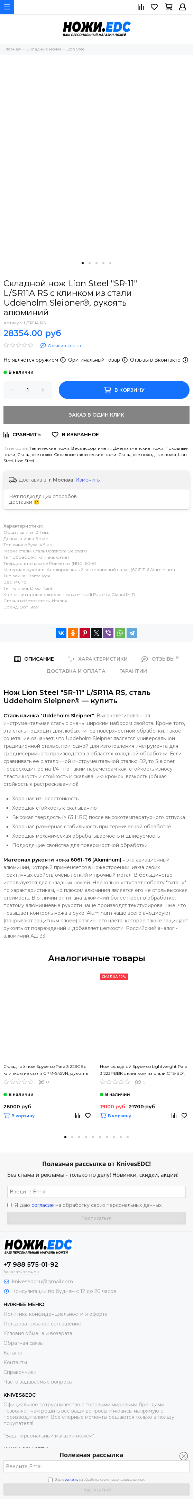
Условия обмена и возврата (37, 1333)
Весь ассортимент (91, 448)
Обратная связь (23, 1343)
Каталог (13, 1353)
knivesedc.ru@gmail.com (42, 1281)
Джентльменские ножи (138, 448)
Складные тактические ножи (85, 454)
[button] (82, 263)
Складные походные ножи (147, 454)
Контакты (15, 1362)
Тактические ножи (49, 448)
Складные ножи (34, 454)
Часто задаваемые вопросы (38, 1382)
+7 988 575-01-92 (30, 1264)
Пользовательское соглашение (42, 1324)
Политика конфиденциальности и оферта (55, 1314)
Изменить (87, 480)
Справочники (20, 1372)
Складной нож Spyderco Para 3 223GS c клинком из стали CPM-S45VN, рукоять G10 (45, 1070)
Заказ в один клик (96, 415)
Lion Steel (24, 460)
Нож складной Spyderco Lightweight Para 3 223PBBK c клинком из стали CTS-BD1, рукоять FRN (143, 1070)
